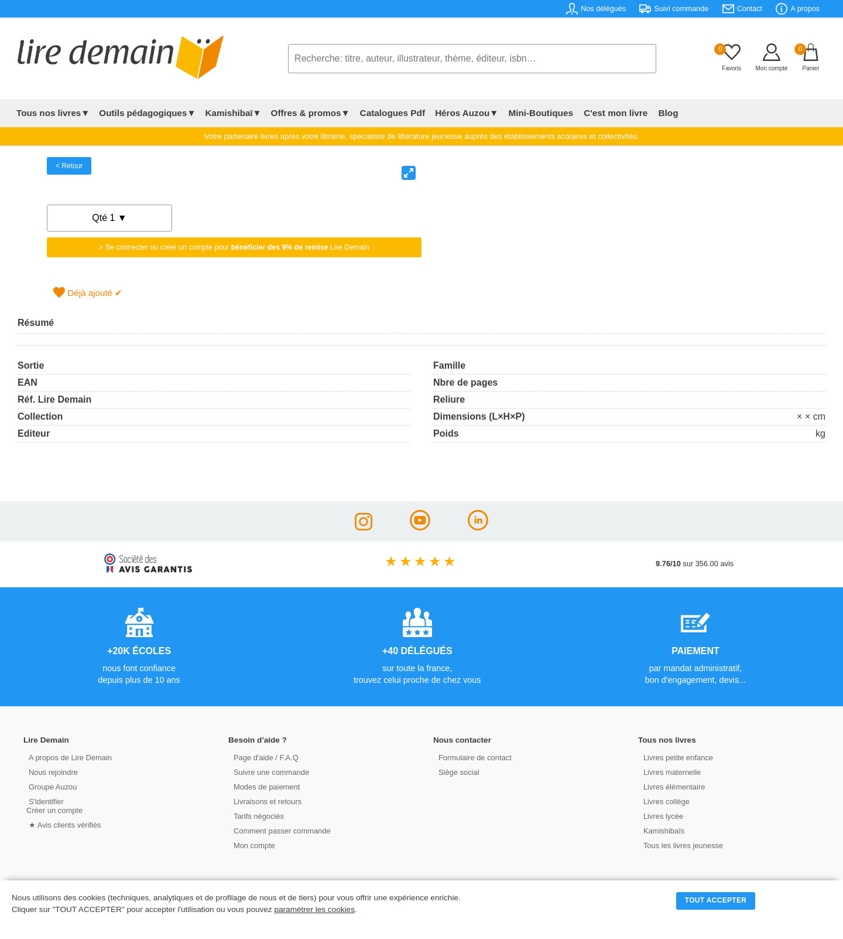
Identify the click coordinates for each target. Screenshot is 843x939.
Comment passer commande (279, 830)
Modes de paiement (264, 786)
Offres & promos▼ (310, 113)
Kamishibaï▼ (233, 113)
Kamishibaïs (661, 830)
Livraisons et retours (265, 801)
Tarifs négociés (256, 815)
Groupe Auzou (50, 786)
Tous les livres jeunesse (680, 845)
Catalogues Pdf (391, 113)
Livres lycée (661, 815)
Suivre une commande (268, 771)
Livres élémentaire (671, 786)
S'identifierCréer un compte (54, 805)
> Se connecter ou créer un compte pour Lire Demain (234, 247)
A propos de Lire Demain (67, 757)
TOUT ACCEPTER (716, 900)
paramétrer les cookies (314, 909)
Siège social (456, 771)
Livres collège (664, 801)
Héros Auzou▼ (464, 113)
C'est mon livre (611, 113)
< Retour (69, 166)
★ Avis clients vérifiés (62, 824)
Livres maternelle (669, 771)
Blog (662, 113)
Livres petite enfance (675, 757)
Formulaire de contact (472, 757)
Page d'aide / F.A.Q (263, 757)
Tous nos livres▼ (53, 113)
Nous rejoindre (50, 771)
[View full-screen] (409, 173)
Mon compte (251, 845)
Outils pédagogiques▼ (147, 113)
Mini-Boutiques (538, 113)
